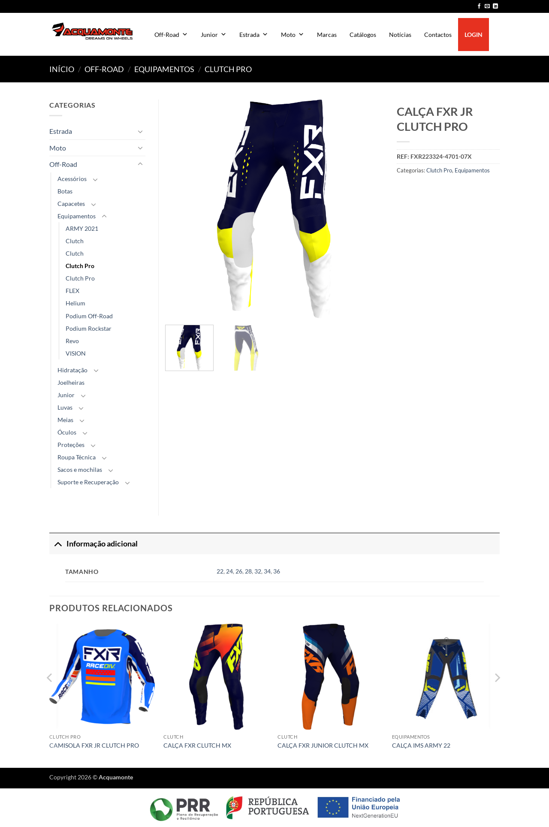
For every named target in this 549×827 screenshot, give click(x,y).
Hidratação (72, 370)
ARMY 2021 (82, 228)
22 (220, 571)
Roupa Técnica (76, 457)
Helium (75, 303)
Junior (213, 34)
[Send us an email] (487, 6)
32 (257, 571)
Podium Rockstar (89, 328)
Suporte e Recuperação (88, 482)
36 (276, 571)
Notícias (400, 34)
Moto (292, 34)
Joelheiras (70, 382)
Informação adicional (93, 543)
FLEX (72, 290)
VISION (76, 353)
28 (248, 571)
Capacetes (71, 203)
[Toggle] (140, 131)
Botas (64, 191)
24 (229, 571)
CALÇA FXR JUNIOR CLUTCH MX (323, 745)
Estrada (253, 34)
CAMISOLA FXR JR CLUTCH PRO (94, 745)
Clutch (75, 240)
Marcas (327, 34)
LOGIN (474, 34)
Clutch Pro (228, 69)
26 (238, 571)
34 (267, 571)
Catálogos (363, 34)
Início (61, 69)
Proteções (70, 444)
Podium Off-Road (89, 316)
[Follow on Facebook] (479, 6)
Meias (65, 419)
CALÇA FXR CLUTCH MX (197, 745)
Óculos (66, 432)
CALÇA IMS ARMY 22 (421, 745)
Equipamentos (164, 69)
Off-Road (171, 34)
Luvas (64, 407)
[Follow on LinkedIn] (495, 6)
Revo (72, 340)
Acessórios (72, 178)
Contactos (438, 34)
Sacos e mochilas (79, 469)
